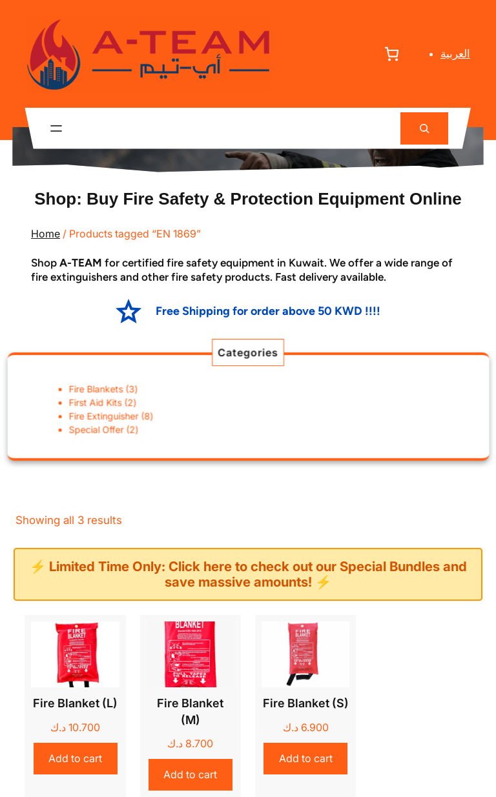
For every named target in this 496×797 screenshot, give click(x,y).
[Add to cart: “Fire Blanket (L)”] (76, 758)
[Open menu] (56, 128)
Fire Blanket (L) (75, 703)
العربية (455, 53)
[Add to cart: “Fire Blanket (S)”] (305, 758)
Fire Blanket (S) (306, 703)
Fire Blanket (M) (190, 711)
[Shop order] (406, 520)
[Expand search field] (424, 128)
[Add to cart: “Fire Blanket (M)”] (190, 775)
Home (45, 233)
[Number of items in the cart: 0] (391, 54)
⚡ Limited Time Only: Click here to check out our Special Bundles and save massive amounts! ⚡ (248, 574)
